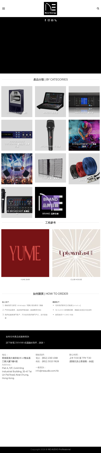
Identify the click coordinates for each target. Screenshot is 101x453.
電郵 (57, 305)
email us (76, 305)
